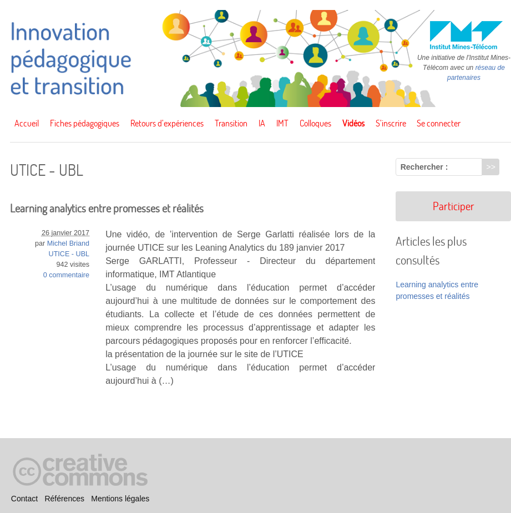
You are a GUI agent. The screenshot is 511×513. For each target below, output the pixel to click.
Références (64, 499)
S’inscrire (391, 123)
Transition (231, 123)
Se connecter (439, 123)
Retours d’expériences (167, 123)
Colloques (315, 123)
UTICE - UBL (69, 254)
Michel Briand (68, 243)
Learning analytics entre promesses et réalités (107, 208)
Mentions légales (120, 499)
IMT (282, 123)
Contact (24, 499)
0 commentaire (66, 275)
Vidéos (353, 123)
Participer (453, 206)
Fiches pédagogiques (84, 123)
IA (262, 123)
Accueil (26, 123)
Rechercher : (424, 166)
